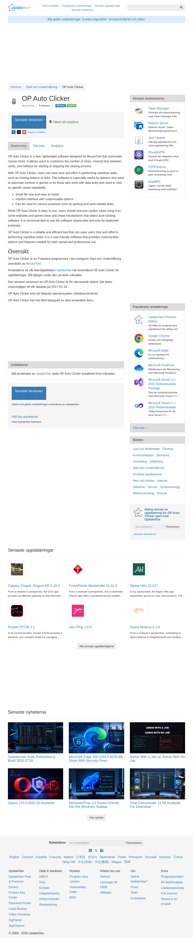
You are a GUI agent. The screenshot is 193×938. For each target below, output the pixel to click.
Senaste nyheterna (82, 9)
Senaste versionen (29, 122)
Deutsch (27, 857)
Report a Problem (36, 132)
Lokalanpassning (172, 887)
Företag (167, 448)
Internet (162, 480)
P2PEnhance (157, 167)
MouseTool (28, 105)
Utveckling (140, 461)
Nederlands (107, 857)
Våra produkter (50, 5)
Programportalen (172, 876)
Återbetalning (48, 904)
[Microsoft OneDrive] (139, 367)
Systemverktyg (170, 487)
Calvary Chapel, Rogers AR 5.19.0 (34, 586)
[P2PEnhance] (139, 169)
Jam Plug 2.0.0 (80, 627)
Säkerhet (139, 487)
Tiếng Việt (68, 862)
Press (134, 887)
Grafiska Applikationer (147, 474)
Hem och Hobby (144, 480)
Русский (150, 857)
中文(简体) (85, 862)
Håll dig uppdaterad (25, 416)
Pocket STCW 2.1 (21, 627)
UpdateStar (64, 270)
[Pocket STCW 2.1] (17, 610)
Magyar (117, 862)
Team (134, 892)
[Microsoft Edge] (139, 352)
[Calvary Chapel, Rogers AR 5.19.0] (17, 569)
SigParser (15, 920)
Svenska (165, 857)
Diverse (162, 493)
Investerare (138, 898)
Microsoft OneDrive (161, 365)
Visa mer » (140, 427)
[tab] (19, 146)
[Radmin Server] (139, 125)
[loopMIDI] (139, 183)
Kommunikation (143, 455)
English (14, 857)
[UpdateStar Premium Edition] (139, 319)
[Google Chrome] (139, 338)
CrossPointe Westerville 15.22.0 (93, 586)
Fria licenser (169, 893)
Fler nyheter (97, 817)
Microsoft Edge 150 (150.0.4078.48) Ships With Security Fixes (96, 759)
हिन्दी (127, 862)
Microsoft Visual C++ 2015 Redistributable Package (162, 384)
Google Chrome (159, 335)
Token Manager (158, 108)
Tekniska (39, 145)
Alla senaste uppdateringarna (96, 646)
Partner (105, 876)
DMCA (43, 876)
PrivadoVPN (156, 152)
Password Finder (20, 903)
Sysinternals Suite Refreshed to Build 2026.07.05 (31, 759)
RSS (73, 897)
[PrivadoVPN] (139, 154)
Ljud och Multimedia (146, 448)
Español (41, 857)
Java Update (156, 137)
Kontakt (44, 887)
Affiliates (105, 892)
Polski (122, 857)
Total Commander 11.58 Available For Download (155, 805)
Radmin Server (158, 123)
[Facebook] (14, 132)
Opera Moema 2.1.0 (145, 627)
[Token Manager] (139, 110)
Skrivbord (162, 455)
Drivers (13, 887)
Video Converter (19, 914)
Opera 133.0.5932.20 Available (31, 803)
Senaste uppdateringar (107, 5)
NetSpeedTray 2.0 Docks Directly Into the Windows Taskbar (94, 805)
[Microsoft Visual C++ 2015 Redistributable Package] (139, 382)
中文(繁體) (102, 862)
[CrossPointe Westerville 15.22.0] (78, 569)
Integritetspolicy (49, 893)
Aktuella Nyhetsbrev (145, 534)
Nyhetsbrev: (57, 842)
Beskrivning (19, 145)
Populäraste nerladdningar (77, 5)
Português (135, 857)
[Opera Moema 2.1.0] (139, 610)
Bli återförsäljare (172, 882)
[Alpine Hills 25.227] (139, 569)
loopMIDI (154, 181)
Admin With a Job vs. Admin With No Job (157, 759)
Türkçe (178, 857)
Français (55, 857)
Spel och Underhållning (148, 467)
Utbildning (156, 461)
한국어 (92, 857)
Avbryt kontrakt (49, 899)
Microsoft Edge (158, 350)
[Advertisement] (66, 331)
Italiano (69, 857)
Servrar (152, 487)
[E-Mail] (24, 132)
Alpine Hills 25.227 (144, 586)
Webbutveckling (143, 493)
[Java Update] (139, 140)
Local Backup (18, 908)
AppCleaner (17, 925)
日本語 (80, 857)
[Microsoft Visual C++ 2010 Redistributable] (139, 405)
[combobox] (152, 7)
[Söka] (181, 7)
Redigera (57, 145)
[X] (19, 132)
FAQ (42, 882)
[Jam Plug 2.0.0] (78, 610)
